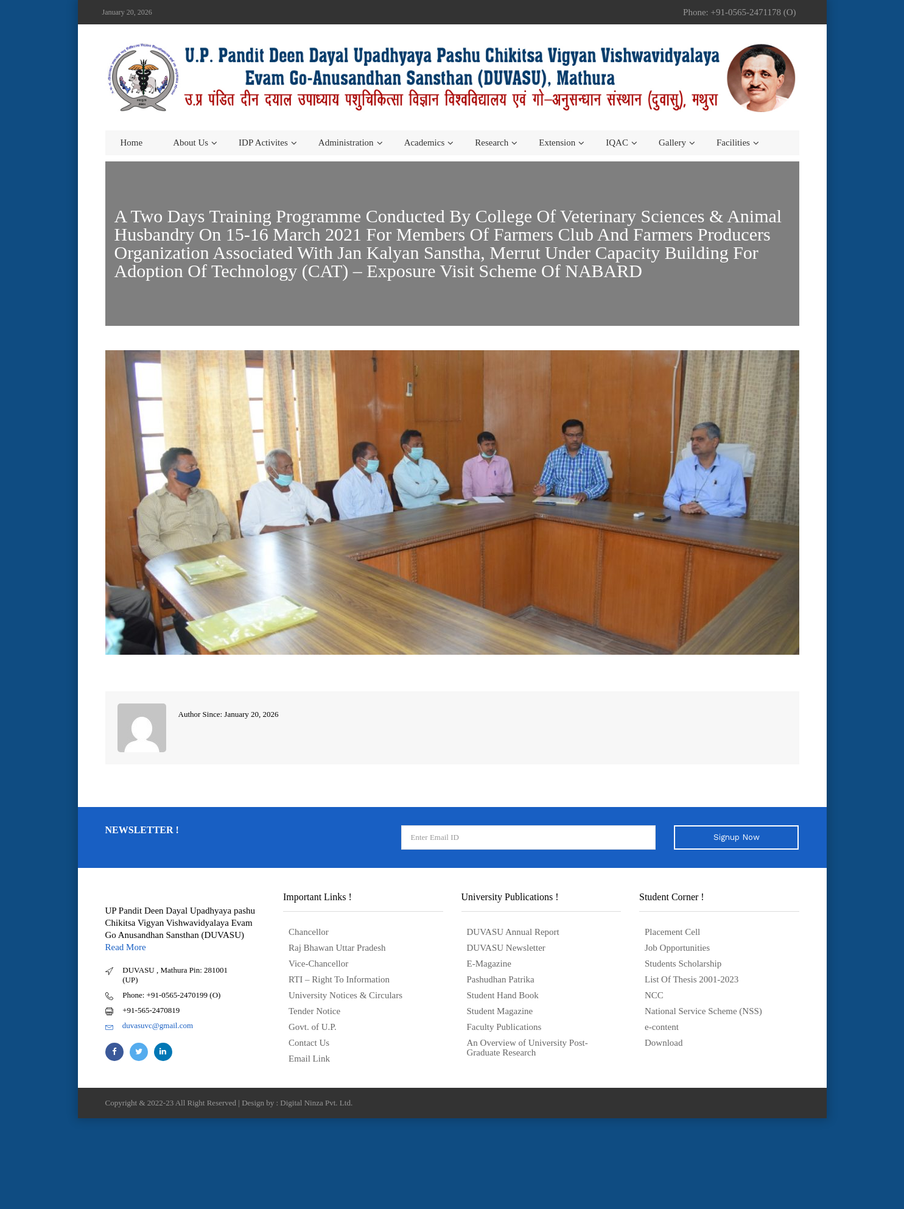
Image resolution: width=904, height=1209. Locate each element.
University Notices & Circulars (345, 995)
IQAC (617, 142)
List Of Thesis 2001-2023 (691, 979)
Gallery (672, 142)
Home (132, 142)
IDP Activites (263, 142)
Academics (424, 142)
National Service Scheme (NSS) (703, 1011)
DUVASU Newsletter (506, 948)
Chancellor (309, 932)
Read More (125, 947)
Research (491, 142)
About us (190, 142)
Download (664, 1043)
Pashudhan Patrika (500, 979)
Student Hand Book (503, 995)
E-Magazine (489, 963)
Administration (346, 142)
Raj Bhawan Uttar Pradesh (337, 948)
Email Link (309, 1058)
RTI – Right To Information (339, 979)
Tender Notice (314, 1011)
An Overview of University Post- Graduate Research (527, 1047)
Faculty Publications (504, 1027)
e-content (662, 1027)
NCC (654, 995)
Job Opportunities (677, 948)
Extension (557, 142)
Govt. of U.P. (313, 1027)
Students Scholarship (683, 963)
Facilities (733, 142)
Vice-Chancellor (318, 963)
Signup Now (736, 837)
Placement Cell (672, 932)
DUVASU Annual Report (513, 932)
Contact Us (309, 1043)
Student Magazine (500, 1011)
